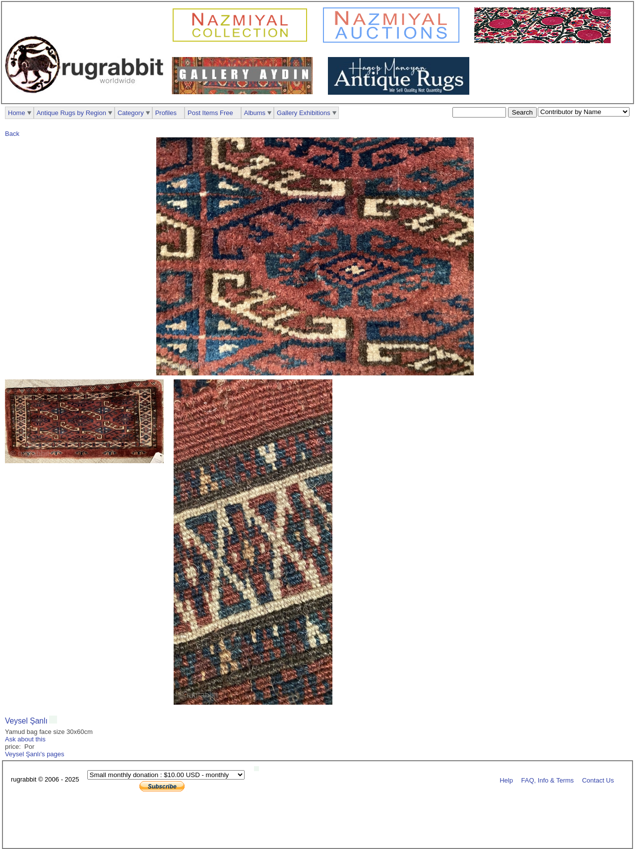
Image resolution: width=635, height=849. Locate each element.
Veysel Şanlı (26, 721)
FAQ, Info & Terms (547, 780)
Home (16, 113)
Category (131, 113)
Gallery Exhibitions (303, 113)
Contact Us (598, 780)
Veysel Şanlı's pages (34, 754)
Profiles (166, 113)
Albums (254, 113)
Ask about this (25, 739)
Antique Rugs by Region (71, 113)
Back (12, 133)
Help (506, 780)
